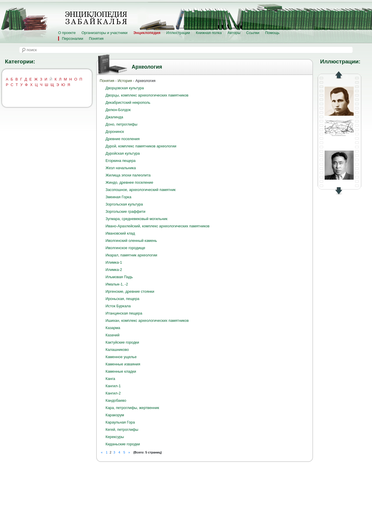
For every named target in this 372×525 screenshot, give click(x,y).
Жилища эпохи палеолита (128, 175)
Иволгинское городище (125, 248)
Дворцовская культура (124, 88)
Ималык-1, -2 (116, 284)
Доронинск (114, 131)
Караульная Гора (120, 422)
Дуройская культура (122, 153)
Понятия (96, 38)
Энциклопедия (146, 33)
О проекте (67, 33)
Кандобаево (115, 400)
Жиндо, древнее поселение (129, 182)
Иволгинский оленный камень (131, 240)
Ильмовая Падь (119, 277)
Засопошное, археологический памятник (140, 190)
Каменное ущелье (121, 357)
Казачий (112, 335)
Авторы (234, 33)
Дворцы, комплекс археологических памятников (146, 95)
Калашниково (117, 349)
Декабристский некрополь (127, 102)
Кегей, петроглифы (121, 429)
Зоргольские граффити (125, 211)
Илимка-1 (113, 262)
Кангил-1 (113, 386)
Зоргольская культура (124, 204)
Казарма (112, 328)
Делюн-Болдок (118, 110)
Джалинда (114, 117)
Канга (110, 378)
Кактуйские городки (122, 342)
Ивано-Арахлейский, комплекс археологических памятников (157, 226)
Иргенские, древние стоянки (129, 291)
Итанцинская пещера (123, 313)
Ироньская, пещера (122, 299)
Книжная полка (209, 33)
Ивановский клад (120, 233)
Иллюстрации (178, 33)
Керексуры (114, 437)
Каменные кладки (120, 371)
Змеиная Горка (118, 197)
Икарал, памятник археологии (131, 255)
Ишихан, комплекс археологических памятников (147, 320)
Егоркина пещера (120, 160)
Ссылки (252, 33)
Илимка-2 (113, 269)
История (125, 80)
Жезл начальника (120, 168)
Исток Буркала (118, 306)
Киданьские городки (122, 444)
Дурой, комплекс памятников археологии (140, 146)
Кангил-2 (113, 393)
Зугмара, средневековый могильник (136, 219)
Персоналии (72, 38)
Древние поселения (122, 139)
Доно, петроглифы (121, 124)
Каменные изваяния (122, 364)
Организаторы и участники (104, 33)
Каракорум (114, 415)
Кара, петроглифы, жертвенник (132, 408)
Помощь (272, 33)
